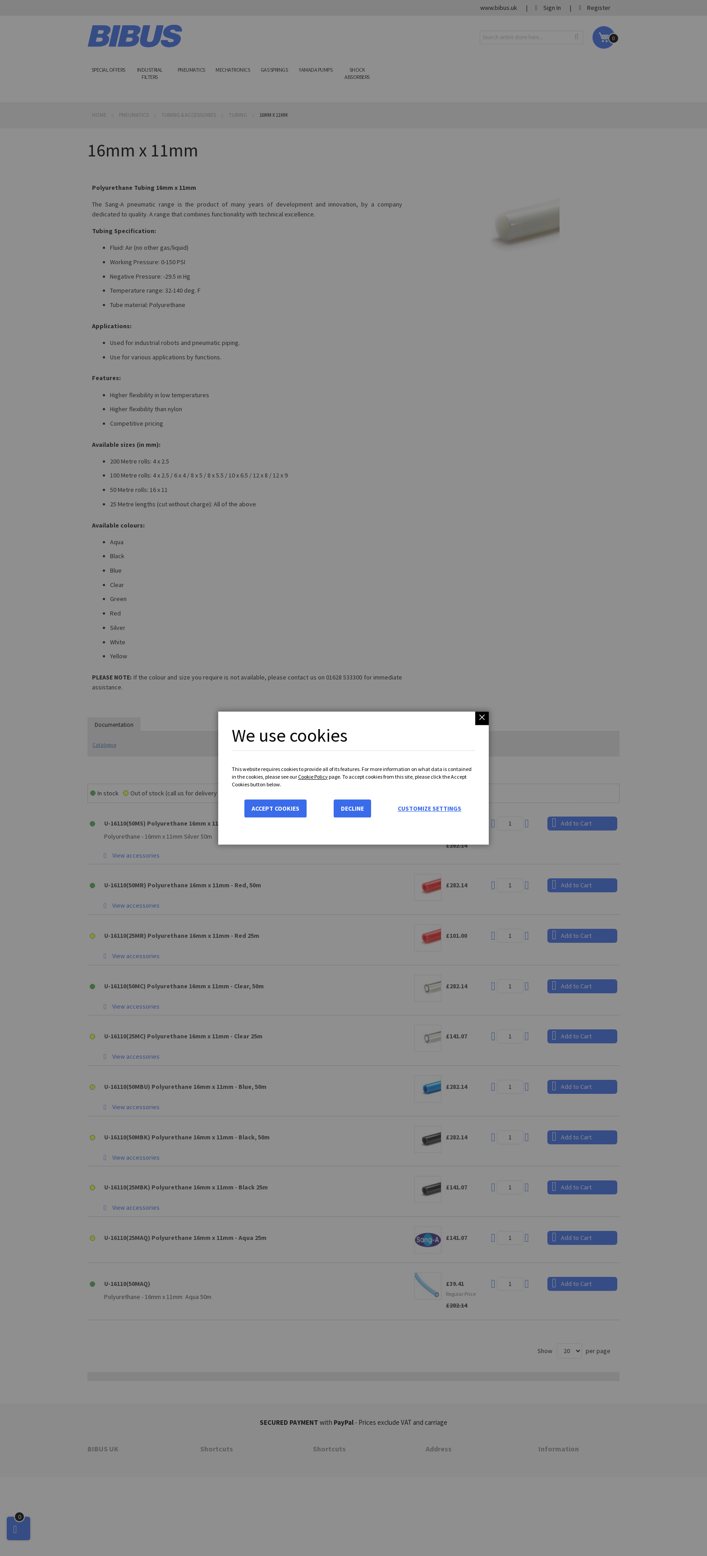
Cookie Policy (313, 776)
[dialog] (353, 778)
